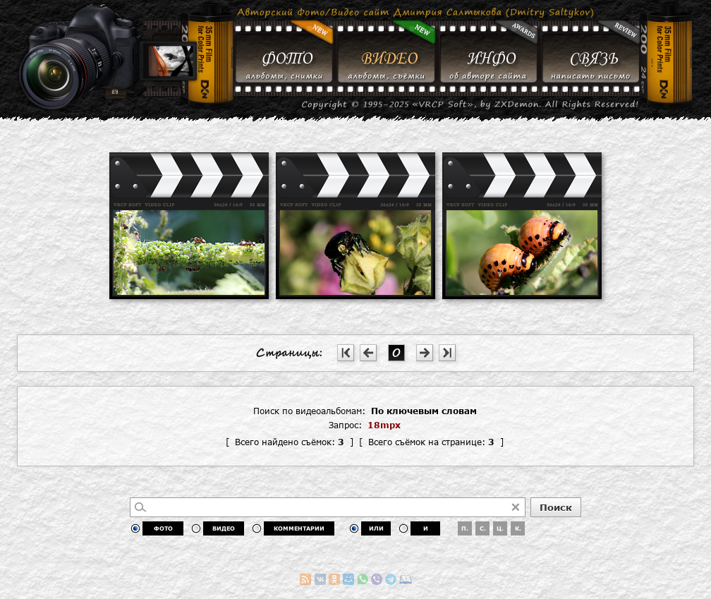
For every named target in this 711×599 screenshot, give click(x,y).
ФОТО (163, 528)
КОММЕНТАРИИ (299, 528)
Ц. (500, 528)
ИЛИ (376, 528)
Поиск (556, 507)
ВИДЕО (223, 528)
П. (464, 528)
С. (483, 528)
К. (518, 528)
